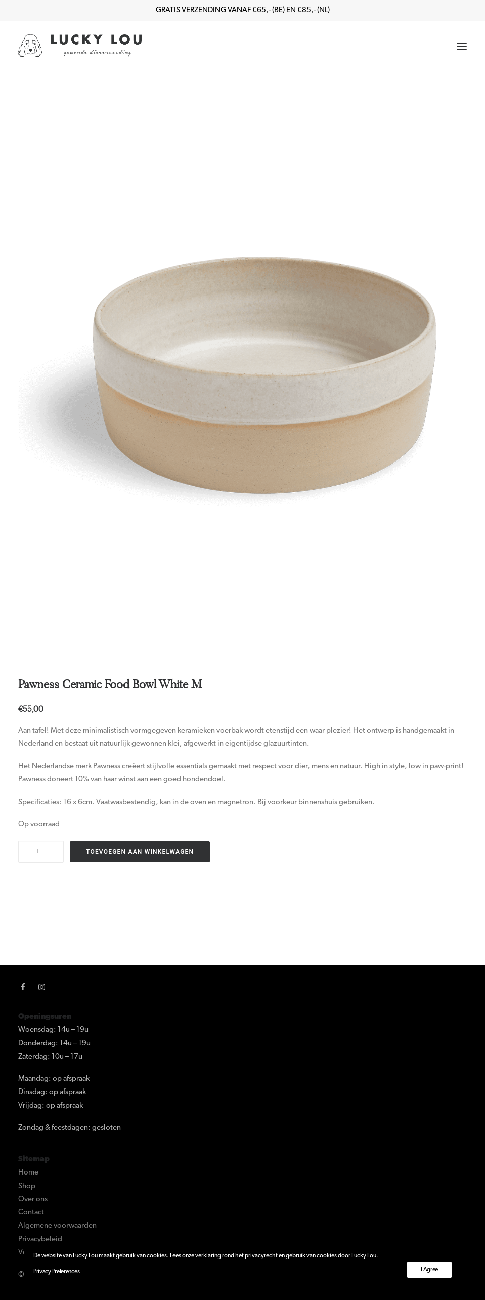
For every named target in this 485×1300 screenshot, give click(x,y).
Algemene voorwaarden (57, 1226)
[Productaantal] (41, 852)
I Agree (429, 1270)
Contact (31, 1213)
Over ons (33, 1199)
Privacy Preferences (56, 1272)
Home (28, 1173)
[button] (461, 46)
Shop (26, 1186)
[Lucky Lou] (80, 45)
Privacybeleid (40, 1239)
